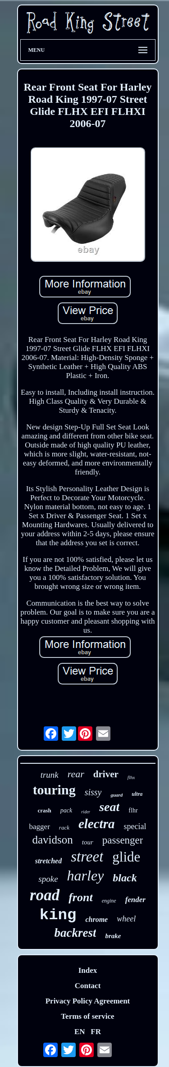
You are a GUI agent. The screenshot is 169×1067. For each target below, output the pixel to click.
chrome (96, 919)
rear (76, 774)
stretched (48, 861)
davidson (52, 840)
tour (87, 842)
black (125, 878)
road (44, 895)
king (58, 915)
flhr (132, 810)
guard (116, 795)
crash (44, 810)
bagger (39, 826)
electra (96, 823)
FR (96, 1031)
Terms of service (87, 1016)
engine (109, 901)
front (80, 897)
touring (54, 789)
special (134, 826)
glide (126, 857)
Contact (88, 985)
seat (109, 807)
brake (113, 935)
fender (135, 899)
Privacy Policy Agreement (88, 1001)
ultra (137, 794)
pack (66, 810)
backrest (75, 932)
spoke (48, 879)
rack (64, 827)
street (87, 856)
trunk (50, 775)
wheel (126, 918)
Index (87, 970)
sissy (93, 792)
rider (85, 811)
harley (85, 875)
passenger (122, 840)
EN (79, 1031)
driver (106, 774)
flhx (131, 777)
